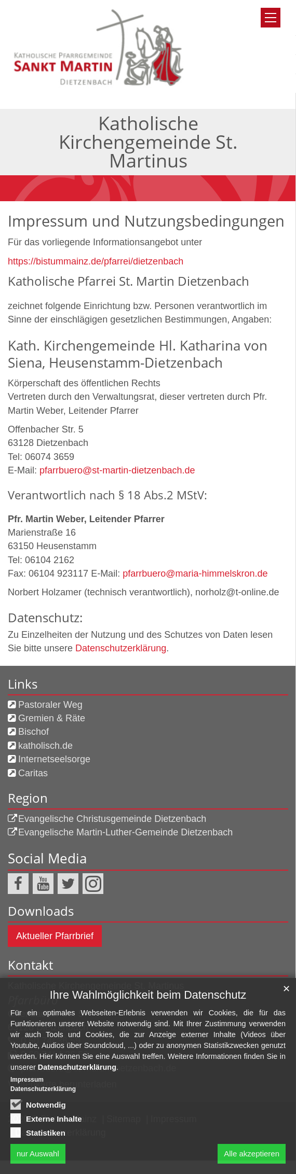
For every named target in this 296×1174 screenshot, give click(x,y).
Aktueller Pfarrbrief (54, 936)
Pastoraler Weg (50, 705)
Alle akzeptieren (251, 1153)
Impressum (27, 1079)
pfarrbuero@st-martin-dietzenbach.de (117, 470)
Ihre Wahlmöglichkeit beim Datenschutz (148, 994)
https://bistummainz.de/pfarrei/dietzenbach (95, 261)
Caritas (33, 773)
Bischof (33, 731)
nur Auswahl (38, 1153)
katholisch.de (45, 745)
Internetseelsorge (54, 759)
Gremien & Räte (51, 718)
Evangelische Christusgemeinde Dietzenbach (112, 819)
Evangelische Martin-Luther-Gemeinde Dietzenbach (125, 832)
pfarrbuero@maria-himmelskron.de (195, 573)
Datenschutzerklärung (120, 648)
